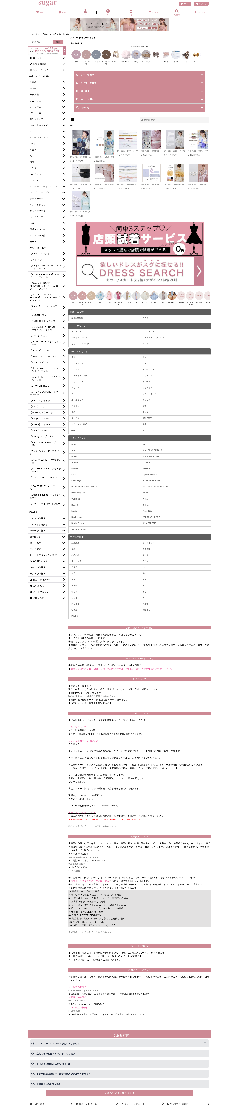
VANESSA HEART (151, 521)
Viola (145, 502)
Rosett (74, 509)
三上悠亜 (75, 546)
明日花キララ (148, 546)
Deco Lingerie (78, 496)
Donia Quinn (77, 527)
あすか (74, 589)
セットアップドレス (80, 347)
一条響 (146, 607)
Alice (74, 448)
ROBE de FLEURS (151, 484)
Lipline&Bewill (150, 478)
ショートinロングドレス (153, 341)
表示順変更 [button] (148, 120)
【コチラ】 (90, 802)
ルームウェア (77, 404)
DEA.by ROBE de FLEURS (155, 490)
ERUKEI (75, 472)
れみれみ (75, 559)
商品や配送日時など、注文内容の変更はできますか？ (63, 1074)
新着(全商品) (77, 322)
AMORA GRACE (79, 533)
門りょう (75, 607)
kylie (73, 478)
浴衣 (73, 361)
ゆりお (74, 595)
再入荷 (146, 322)
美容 (73, 416)
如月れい (75, 577)
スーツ (146, 347)
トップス (147, 416)
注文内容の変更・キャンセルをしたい (55, 1053)
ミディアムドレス (79, 341)
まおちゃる (76, 565)
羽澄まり (147, 613)
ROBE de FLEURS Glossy (84, 490)
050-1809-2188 (76, 867)
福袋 (145, 428)
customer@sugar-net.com (83, 860)
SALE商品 (147, 422)
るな (145, 595)
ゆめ (73, 553)
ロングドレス (148, 335)
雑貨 (145, 410)
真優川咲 (147, 553)
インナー (147, 385)
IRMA (74, 460)
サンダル (75, 373)
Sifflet (146, 509)
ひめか (74, 613)
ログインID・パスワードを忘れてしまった (58, 1043)
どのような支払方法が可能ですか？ (54, 1063)
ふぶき (74, 601)
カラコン (75, 410)
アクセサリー (148, 373)
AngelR (75, 466)
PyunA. (75, 620)
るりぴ (146, 589)
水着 (145, 361)
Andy (74, 454)
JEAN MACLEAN (151, 460)
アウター (75, 391)
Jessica (146, 472)
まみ (73, 583)
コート (74, 397)
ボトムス (75, 422)
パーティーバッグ (79, 379)
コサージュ (148, 379)
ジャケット (148, 391)
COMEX (146, 466)
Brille (145, 496)
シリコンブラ (77, 385)
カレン (146, 601)
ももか (146, 565)
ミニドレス (76, 335)
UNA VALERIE (149, 527)
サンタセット (77, 367)
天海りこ (147, 583)
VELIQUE (75, 502)
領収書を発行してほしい (48, 1084)
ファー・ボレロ (149, 397)
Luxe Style (76, 484)
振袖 (73, 434)
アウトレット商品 (79, 428)
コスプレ (147, 367)
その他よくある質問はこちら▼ (119, 1093)
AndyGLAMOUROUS (153, 454)
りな (145, 571)
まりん (146, 559)
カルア (74, 571)
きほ (145, 577)
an (144, 448)
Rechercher (77, 521)
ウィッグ (147, 404)
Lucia (74, 515)
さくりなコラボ (149, 434)
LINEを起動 (74, 874)
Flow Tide (147, 515)
